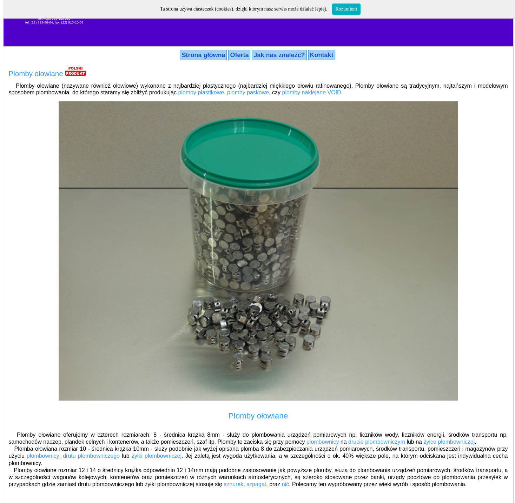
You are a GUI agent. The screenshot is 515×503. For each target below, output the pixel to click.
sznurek (233, 484)
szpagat (256, 484)
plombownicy (322, 442)
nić (285, 484)
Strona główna (203, 55)
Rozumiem (346, 9)
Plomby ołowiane (36, 73)
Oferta (239, 55)
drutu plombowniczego (91, 456)
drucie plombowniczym (376, 442)
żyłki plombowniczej (156, 456)
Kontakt (322, 55)
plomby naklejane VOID (311, 92)
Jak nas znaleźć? (279, 55)
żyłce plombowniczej (449, 442)
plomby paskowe (248, 92)
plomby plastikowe (201, 92)
